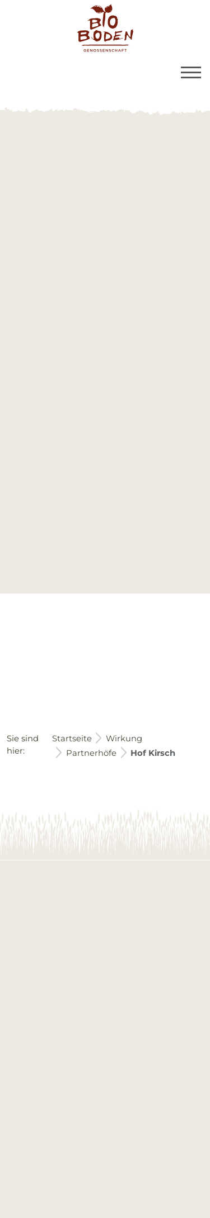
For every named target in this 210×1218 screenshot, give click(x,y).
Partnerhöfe (91, 753)
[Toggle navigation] (191, 72)
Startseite (72, 738)
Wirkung (124, 738)
